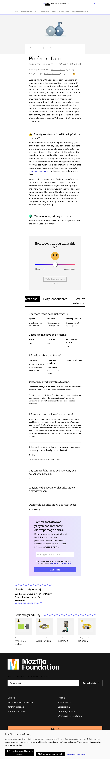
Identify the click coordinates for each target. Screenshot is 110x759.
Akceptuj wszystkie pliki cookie (21, 753)
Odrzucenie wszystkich (51, 754)
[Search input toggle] (94, 3)
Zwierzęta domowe (36, 48)
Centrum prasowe (16, 707)
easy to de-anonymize (39, 171)
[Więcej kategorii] (81, 11)
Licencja (11, 698)
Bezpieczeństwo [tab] (55, 299)
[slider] (55, 264)
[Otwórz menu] (16, 4)
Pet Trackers (49, 48)
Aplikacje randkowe (60, 11)
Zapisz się (55, 569)
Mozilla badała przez (58, 70)
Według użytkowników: (52, 74)
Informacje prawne (66, 711)
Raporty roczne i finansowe (20, 702)
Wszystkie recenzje (23, 11)
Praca (60, 698)
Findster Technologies (39, 64)
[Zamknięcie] (107, 732)
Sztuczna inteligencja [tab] (81, 301)
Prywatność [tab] (28, 299)
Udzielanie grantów (16, 711)
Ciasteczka (63, 707)
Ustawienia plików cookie (76, 754)
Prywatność (63, 702)
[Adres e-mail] (55, 554)
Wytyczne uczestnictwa (69, 716)
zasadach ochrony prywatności (61, 563)
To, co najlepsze (42, 11)
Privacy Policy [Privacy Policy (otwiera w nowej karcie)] (34, 509)
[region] (55, 744)
